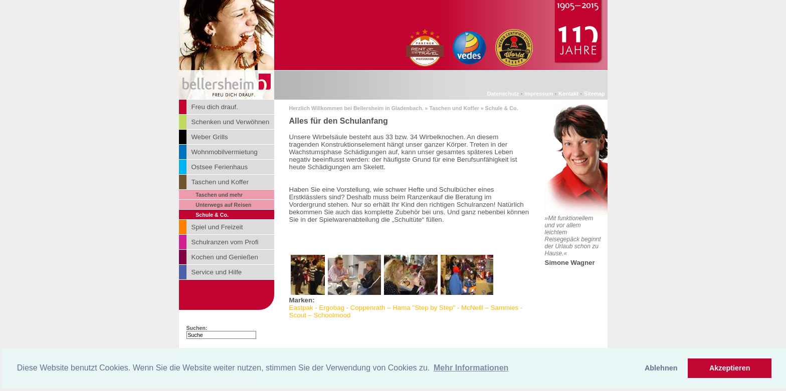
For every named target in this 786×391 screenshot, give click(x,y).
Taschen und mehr (219, 195)
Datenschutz (503, 94)
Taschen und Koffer (220, 182)
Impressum (538, 94)
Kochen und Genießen (224, 257)
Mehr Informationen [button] (471, 367)
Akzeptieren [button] (729, 368)
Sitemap (594, 94)
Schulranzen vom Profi (225, 242)
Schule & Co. (212, 215)
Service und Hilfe (216, 272)
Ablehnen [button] (661, 368)
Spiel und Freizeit (217, 227)
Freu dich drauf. (214, 107)
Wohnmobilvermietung (224, 152)
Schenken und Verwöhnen (230, 122)
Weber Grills (209, 137)
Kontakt (568, 94)
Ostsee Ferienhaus (219, 167)
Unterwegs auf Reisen (223, 205)
